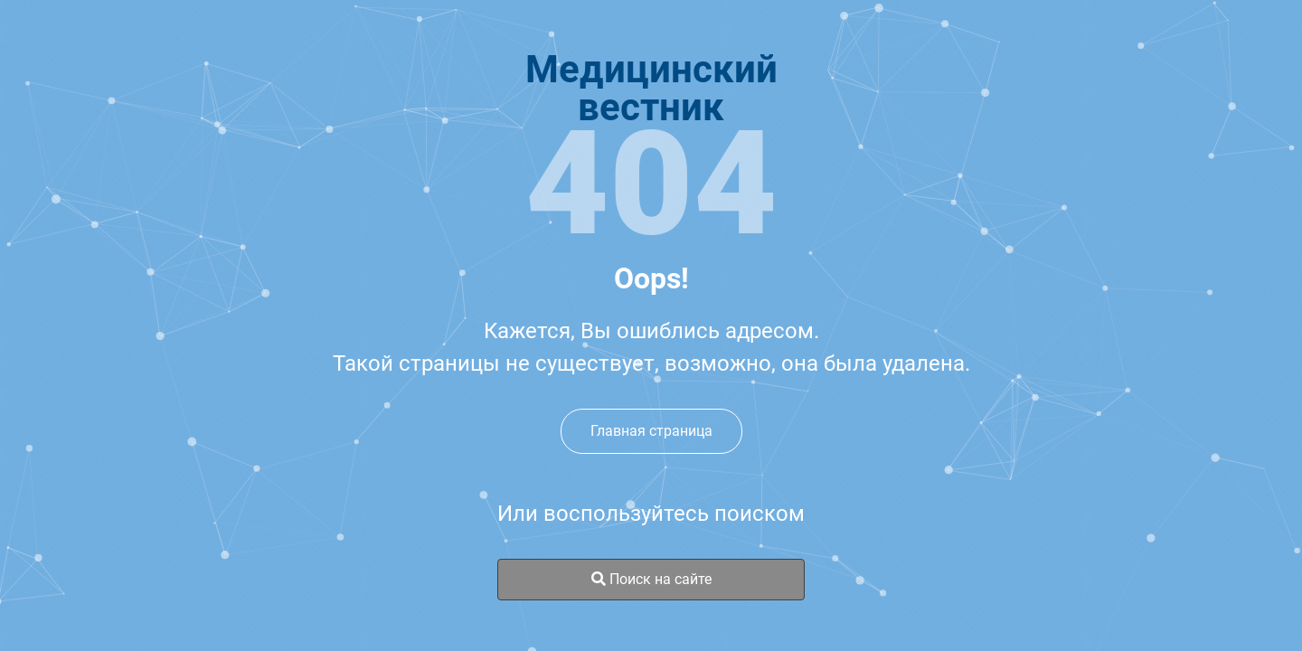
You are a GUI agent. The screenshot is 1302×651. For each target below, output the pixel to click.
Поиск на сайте (651, 579)
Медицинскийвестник (651, 89)
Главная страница (651, 430)
